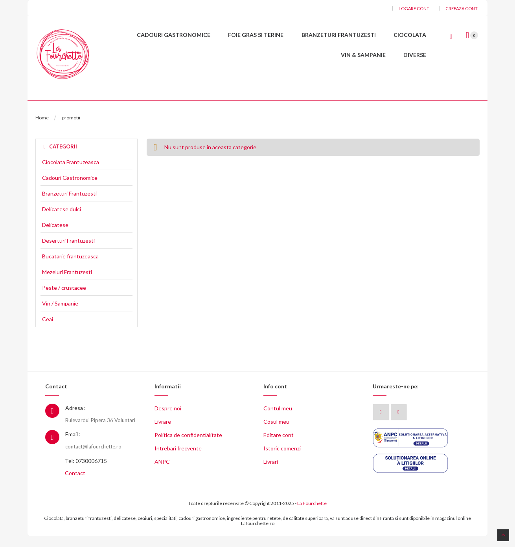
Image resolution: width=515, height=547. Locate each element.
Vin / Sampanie (60, 314)
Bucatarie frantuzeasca (70, 267)
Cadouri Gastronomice (69, 189)
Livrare (162, 432)
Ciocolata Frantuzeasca (70, 173)
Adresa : (75, 418)
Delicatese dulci (61, 220)
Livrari (270, 472)
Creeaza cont (461, 8)
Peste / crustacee (64, 299)
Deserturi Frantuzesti (68, 251)
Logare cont (414, 8)
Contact (75, 484)
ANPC (162, 472)
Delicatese (55, 236)
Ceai (47, 330)
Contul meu (277, 419)
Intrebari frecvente (178, 459)
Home (42, 129)
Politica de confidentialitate (188, 446)
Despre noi (167, 419)
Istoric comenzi (282, 459)
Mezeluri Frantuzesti (67, 283)
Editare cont (278, 446)
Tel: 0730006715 (86, 471)
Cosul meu (276, 432)
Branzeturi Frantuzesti (69, 204)
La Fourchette (312, 514)
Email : (73, 445)
